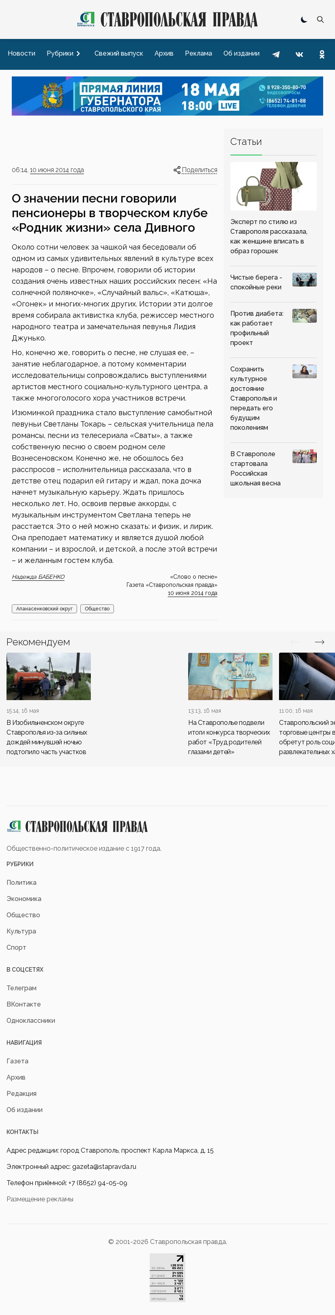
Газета (17, 1061)
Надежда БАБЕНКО (38, 576)
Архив (16, 1077)
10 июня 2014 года (57, 170)
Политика (21, 882)
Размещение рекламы (39, 1199)
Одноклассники (30, 1020)
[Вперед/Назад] (295, 642)
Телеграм (21, 988)
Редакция (21, 1093)
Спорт (16, 947)
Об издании (24, 1110)
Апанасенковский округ (44, 609)
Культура (21, 931)
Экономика (23, 899)
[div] (48, 705)
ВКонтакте (23, 1004)
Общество (97, 609)
